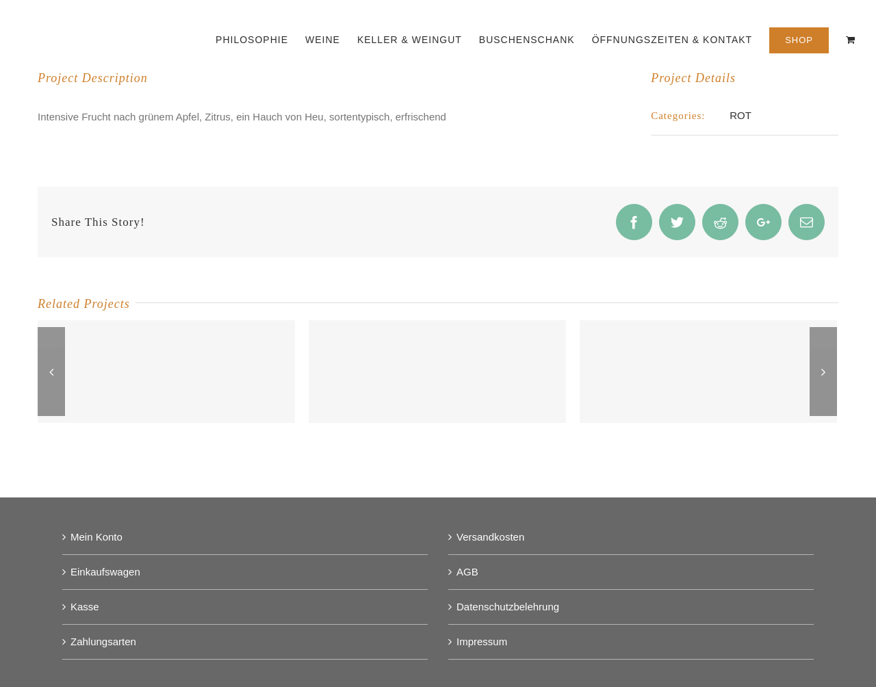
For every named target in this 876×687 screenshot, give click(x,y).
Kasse (84, 606)
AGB (467, 572)
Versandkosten (490, 537)
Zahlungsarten (103, 641)
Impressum (481, 641)
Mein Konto (96, 537)
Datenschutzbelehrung (507, 606)
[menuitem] (260, 38)
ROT (740, 115)
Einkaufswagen (105, 572)
